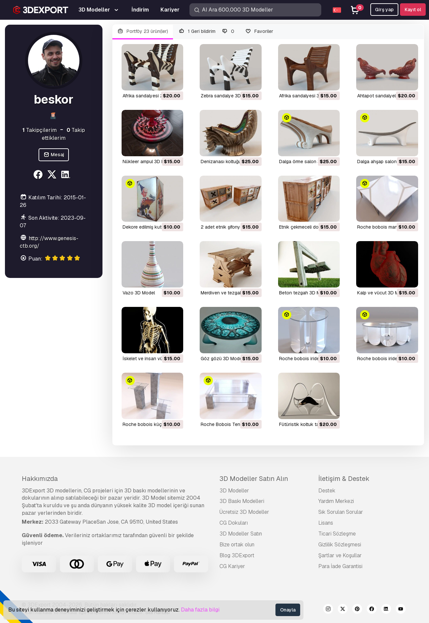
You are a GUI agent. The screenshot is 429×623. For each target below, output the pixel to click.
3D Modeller (234, 490)
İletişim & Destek (343, 478)
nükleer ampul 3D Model (148, 161)
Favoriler (259, 31)
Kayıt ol (413, 9)
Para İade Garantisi (340, 566)
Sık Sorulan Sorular (340, 512)
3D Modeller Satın (240, 533)
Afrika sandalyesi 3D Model (308, 96)
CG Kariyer (232, 566)
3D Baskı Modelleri (241, 501)
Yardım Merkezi (336, 501)
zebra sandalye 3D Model (228, 96)
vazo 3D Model (139, 293)
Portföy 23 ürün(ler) (142, 31)
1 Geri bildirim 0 (206, 31)
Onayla (288, 610)
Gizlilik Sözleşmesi (339, 544)
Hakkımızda (40, 478)
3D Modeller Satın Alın (253, 478)
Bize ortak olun (236, 544)
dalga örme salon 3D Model (308, 161)
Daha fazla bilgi (200, 609)
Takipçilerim (39, 130)
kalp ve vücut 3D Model (382, 293)
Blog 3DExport (236, 555)
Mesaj (53, 155)
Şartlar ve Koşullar (340, 555)
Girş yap (384, 9)
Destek (326, 490)
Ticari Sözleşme (337, 533)
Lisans (325, 522)
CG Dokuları (233, 522)
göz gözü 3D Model (222, 358)
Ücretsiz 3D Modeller (244, 512)
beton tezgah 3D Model (304, 293)
